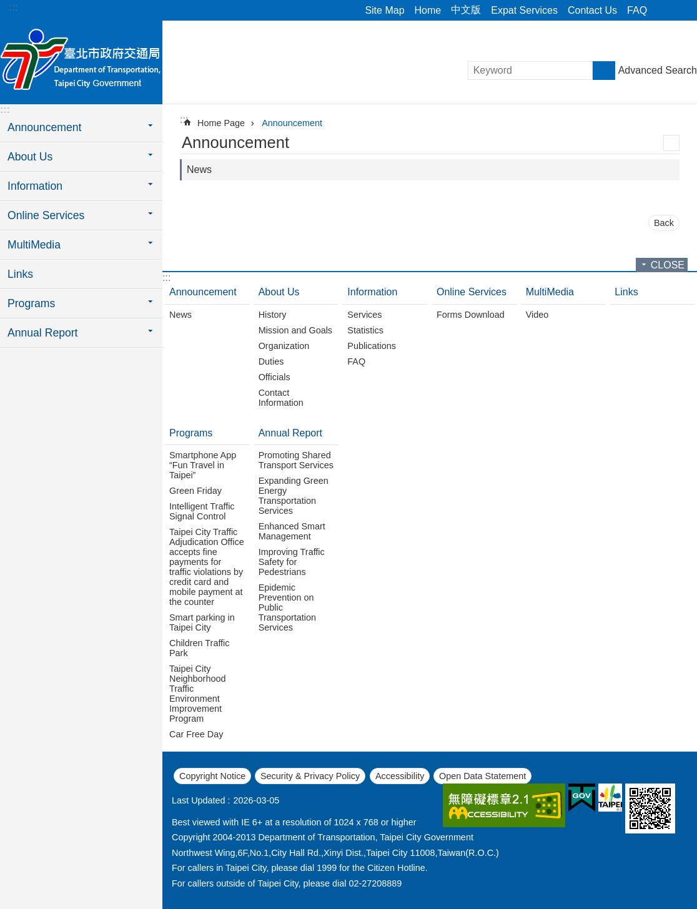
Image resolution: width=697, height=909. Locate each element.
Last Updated (198, 800)
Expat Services (524, 10)
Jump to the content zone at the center (6, 6)
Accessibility (399, 776)
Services (364, 315)
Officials (274, 377)
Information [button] (34, 186)
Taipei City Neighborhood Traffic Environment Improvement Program (197, 694)
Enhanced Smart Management (292, 531)
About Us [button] (29, 156)
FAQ (637, 10)
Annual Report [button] (42, 333)
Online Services (472, 292)
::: (13, 7)
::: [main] (184, 119)
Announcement (292, 123)
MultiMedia (550, 292)
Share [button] (662, 10)
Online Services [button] (45, 215)
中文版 (466, 9)
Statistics (365, 330)
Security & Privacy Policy (310, 776)
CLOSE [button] (668, 265)
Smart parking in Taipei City (202, 622)
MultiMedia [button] (34, 244)
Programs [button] (31, 303)
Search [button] (604, 70)
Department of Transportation (81, 60)
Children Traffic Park (199, 648)
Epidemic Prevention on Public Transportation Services (287, 607)
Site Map (384, 10)
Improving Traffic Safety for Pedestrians (292, 562)
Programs (190, 433)
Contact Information (281, 398)
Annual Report (290, 433)
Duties (271, 361)
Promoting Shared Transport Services (296, 460)
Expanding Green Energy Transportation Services (294, 496)
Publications (371, 346)
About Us (279, 292)
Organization (284, 346)
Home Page (221, 123)
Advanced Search (657, 70)
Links (20, 274)
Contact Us (592, 10)
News (199, 169)
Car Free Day (196, 734)
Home (428, 10)
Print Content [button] (671, 143)
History (273, 315)
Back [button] (664, 223)
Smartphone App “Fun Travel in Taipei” (202, 465)
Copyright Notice (212, 776)
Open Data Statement (482, 776)
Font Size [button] (680, 10)
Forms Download (471, 315)
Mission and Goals (295, 330)
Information (372, 292)
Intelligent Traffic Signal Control (202, 511)
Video (537, 315)
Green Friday (195, 491)
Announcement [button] (44, 127)
